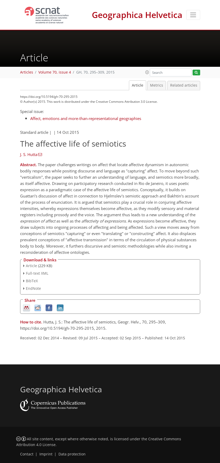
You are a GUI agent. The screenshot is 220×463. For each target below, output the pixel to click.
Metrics (156, 85)
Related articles (183, 85)
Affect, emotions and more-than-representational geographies (85, 118)
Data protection (72, 454)
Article (137, 85)
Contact (26, 454)
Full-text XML (37, 273)
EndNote (33, 288)
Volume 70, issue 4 (54, 72)
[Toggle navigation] (193, 15)
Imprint (45, 454)
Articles (26, 72)
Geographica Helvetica (137, 14)
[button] (147, 72)
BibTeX (32, 280)
